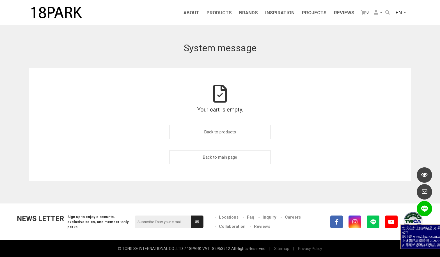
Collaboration (232, 226)
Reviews (262, 226)
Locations (229, 217)
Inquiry (269, 217)
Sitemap (281, 248)
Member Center (376, 12)
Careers (293, 217)
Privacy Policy (310, 248)
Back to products (220, 132)
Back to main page (220, 157)
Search (387, 12)
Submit (197, 222)
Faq (250, 217)
